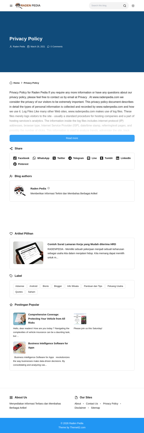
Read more (72, 138)
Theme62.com (77, 427)
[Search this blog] (106, 5)
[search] (124, 5)
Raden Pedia (19, 46)
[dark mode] (133, 5)
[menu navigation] (11, 5)
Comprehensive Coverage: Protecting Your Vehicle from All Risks (46, 318)
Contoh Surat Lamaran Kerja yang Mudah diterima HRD (82, 244)
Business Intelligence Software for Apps (48, 345)
